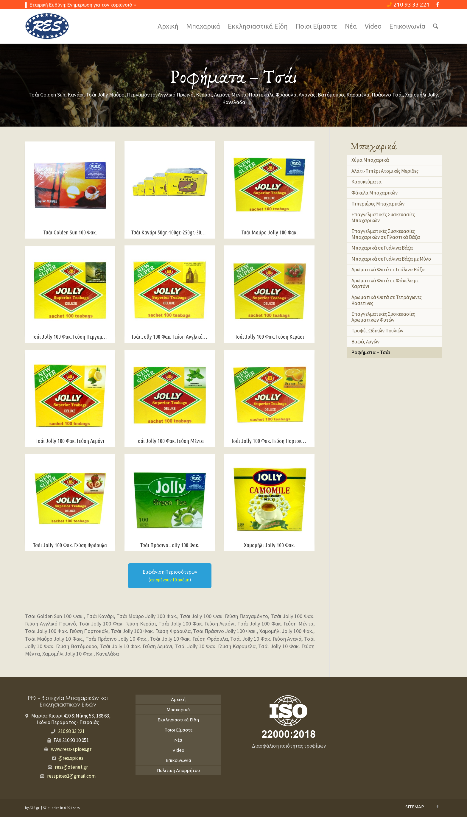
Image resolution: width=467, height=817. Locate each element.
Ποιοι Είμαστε (178, 729)
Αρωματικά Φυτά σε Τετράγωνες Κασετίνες (386, 300)
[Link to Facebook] (437, 4)
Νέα (178, 740)
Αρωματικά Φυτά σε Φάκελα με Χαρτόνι (385, 283)
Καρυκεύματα (366, 181)
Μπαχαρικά (178, 709)
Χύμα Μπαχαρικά (370, 160)
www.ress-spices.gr (71, 749)
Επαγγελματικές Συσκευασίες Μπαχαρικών (383, 217)
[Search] (435, 26)
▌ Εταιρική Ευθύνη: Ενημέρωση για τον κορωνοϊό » (80, 4)
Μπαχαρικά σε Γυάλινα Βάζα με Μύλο (391, 259)
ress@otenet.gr (71, 767)
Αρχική (178, 699)
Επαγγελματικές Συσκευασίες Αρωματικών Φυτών (383, 317)
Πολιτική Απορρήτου (178, 770)
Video (178, 750)
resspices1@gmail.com (71, 776)
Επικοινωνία (178, 760)
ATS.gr (34, 808)
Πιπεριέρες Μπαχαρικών (377, 203)
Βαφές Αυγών (365, 341)
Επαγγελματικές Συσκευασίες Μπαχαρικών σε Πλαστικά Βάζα (385, 234)
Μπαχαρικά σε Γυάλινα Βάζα (382, 248)
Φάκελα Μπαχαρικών (374, 192)
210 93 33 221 (408, 4)
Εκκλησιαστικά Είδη (178, 719)
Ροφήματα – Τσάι (370, 352)
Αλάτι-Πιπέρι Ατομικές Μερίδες (384, 171)
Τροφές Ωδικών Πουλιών (377, 330)
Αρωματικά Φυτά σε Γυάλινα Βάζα (388, 269)
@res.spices (70, 758)
